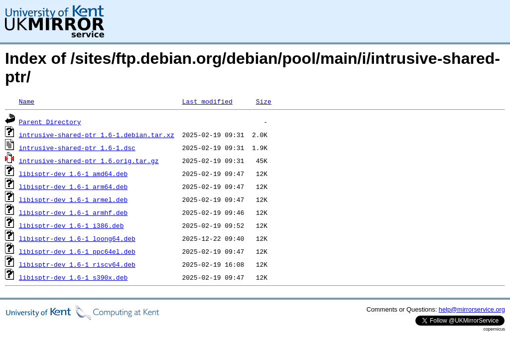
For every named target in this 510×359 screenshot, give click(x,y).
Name (26, 101)
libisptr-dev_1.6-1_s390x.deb (73, 277)
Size (263, 101)
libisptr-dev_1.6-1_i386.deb (71, 225)
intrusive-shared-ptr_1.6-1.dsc (77, 147)
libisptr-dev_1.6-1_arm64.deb (73, 186)
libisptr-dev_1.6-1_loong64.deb (77, 238)
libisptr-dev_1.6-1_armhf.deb (73, 212)
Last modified (207, 101)
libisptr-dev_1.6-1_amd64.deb (73, 173)
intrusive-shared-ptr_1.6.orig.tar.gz (89, 160)
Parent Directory (50, 121)
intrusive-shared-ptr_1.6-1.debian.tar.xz (96, 134)
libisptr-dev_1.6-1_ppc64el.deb (77, 251)
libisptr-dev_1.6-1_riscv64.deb (77, 264)
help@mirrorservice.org (472, 309)
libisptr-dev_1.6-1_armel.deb (73, 199)
